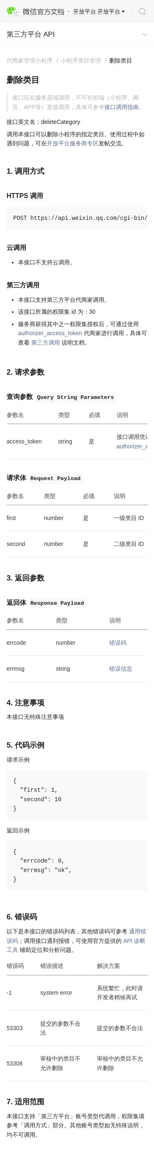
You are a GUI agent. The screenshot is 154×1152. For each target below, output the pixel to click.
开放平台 (108, 11)
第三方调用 (45, 342)
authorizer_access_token (50, 333)
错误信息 (120, 668)
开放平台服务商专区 (73, 143)
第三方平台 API (31, 34)
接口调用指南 (121, 107)
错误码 (117, 642)
